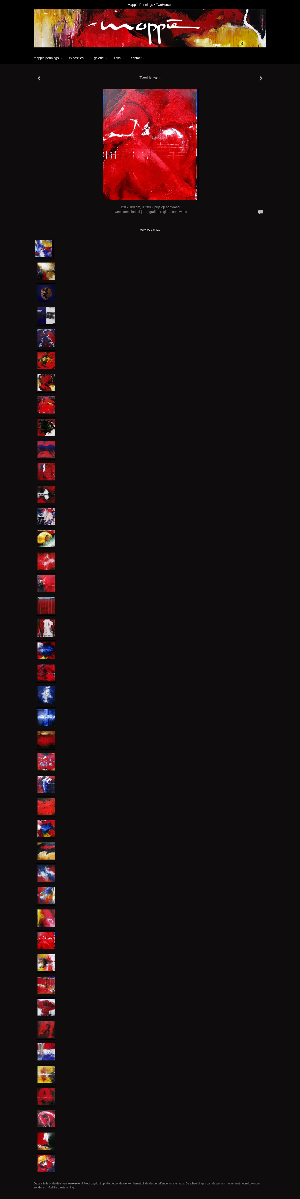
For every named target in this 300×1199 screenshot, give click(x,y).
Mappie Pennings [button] (48, 58)
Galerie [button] (100, 58)
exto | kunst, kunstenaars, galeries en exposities (47, 4)
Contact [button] (138, 58)
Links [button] (119, 58)
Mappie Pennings (140, 5)
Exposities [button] (78, 58)
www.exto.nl (75, 1183)
